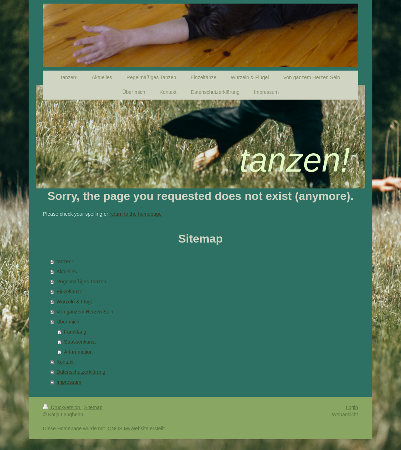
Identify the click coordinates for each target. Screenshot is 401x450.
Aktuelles (67, 271)
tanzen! (65, 261)
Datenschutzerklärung (81, 372)
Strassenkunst (80, 342)
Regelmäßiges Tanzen (81, 281)
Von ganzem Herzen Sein (85, 312)
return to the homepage (136, 214)
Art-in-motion (78, 352)
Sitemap (93, 407)
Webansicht (345, 414)
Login (352, 407)
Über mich (68, 322)
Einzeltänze (69, 292)
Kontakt (65, 362)
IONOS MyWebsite (127, 428)
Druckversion (62, 407)
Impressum (69, 382)
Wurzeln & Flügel (76, 302)
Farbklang (75, 332)
